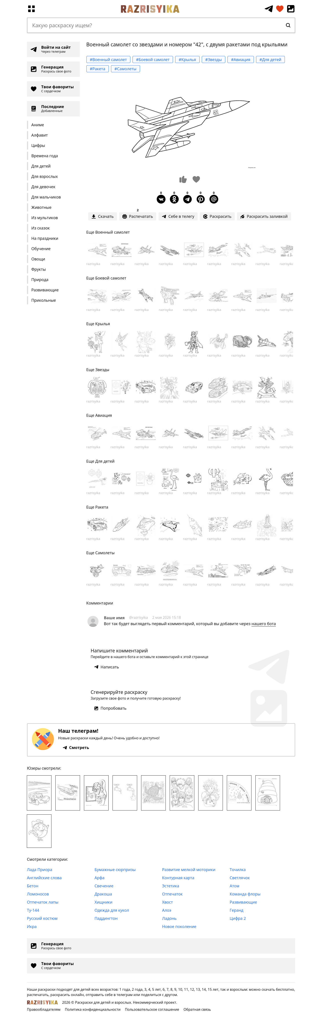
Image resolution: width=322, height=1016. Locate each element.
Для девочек (43, 186)
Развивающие (45, 289)
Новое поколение (179, 926)
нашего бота (263, 623)
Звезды (102, 369)
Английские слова (44, 877)
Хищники (104, 902)
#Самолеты (125, 68)
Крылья (102, 323)
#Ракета (97, 68)
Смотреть (76, 747)
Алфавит (39, 135)
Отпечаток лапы (42, 902)
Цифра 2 (238, 918)
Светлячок (240, 877)
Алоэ (166, 910)
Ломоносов (38, 894)
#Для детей (270, 59)
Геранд (236, 910)
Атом (234, 885)
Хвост (167, 902)
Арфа (99, 877)
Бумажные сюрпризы (115, 869)
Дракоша (103, 894)
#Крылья (187, 59)
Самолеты (105, 552)
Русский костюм (42, 918)
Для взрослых (44, 176)
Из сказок (40, 228)
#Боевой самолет (152, 59)
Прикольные (43, 300)
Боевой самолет (110, 278)
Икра (32, 926)
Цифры (38, 145)
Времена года (44, 155)
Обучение (41, 248)
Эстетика (170, 885)
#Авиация (240, 59)
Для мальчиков (46, 197)
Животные (41, 207)
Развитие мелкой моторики (188, 869)
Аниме (37, 124)
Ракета (101, 507)
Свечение (104, 885)
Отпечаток (172, 894)
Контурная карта (178, 877)
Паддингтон (106, 918)
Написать (106, 667)
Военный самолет (112, 232)
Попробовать (110, 708)
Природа (40, 279)
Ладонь (169, 918)
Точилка (238, 869)
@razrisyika (138, 617)
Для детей (41, 166)
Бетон (32, 885)
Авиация (103, 415)
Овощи (38, 259)
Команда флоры (245, 894)
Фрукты (38, 269)
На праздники (44, 238)
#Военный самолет (108, 59)
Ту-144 (33, 910)
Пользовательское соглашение (152, 1009)
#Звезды (213, 59)
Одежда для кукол (112, 910)
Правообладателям (43, 1009)
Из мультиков (44, 217)
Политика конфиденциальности (92, 1009)
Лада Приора (39, 869)
